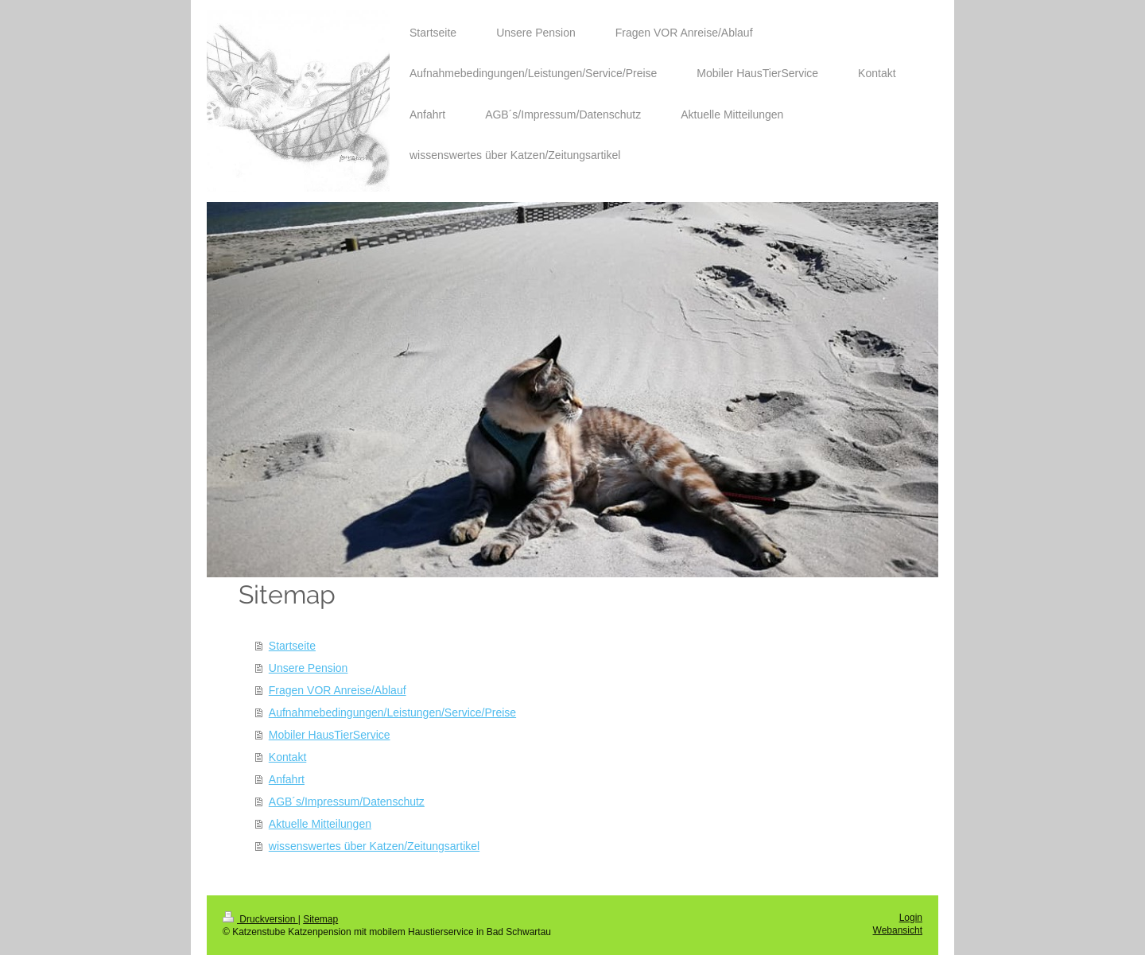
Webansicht (897, 930)
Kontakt (287, 757)
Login (910, 917)
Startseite (292, 645)
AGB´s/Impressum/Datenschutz (347, 801)
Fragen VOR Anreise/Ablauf (337, 690)
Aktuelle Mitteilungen (320, 823)
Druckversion (260, 919)
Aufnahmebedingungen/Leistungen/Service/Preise (392, 712)
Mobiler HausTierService (329, 734)
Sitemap (320, 919)
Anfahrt (287, 779)
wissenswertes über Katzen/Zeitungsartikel (374, 846)
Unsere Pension (308, 668)
